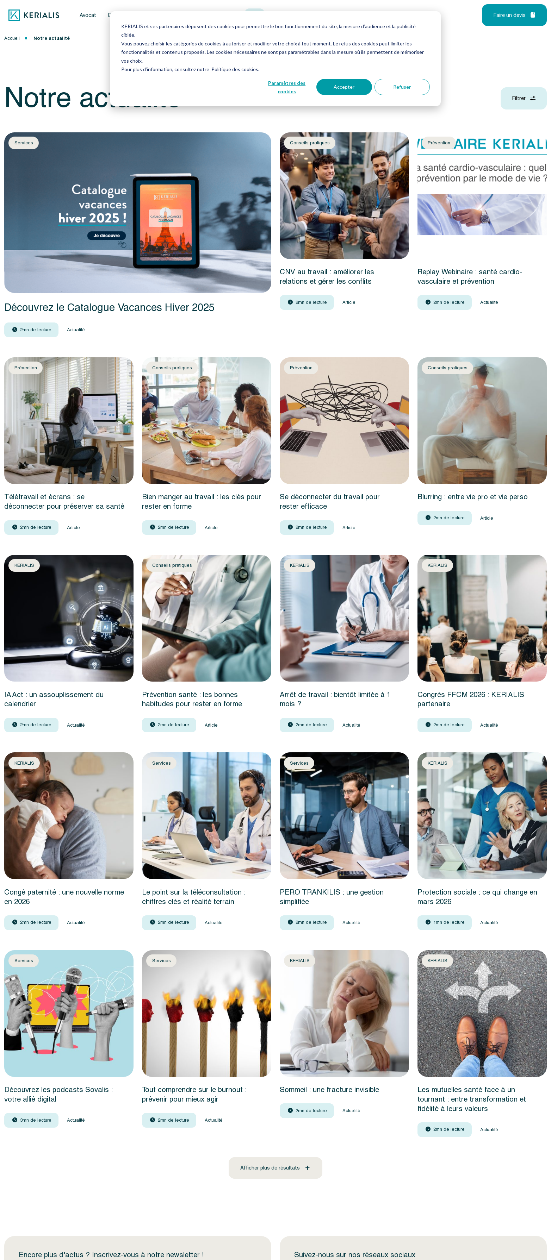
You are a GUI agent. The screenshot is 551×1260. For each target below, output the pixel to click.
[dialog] (275, 58)
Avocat (88, 15)
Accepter (344, 87)
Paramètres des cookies (286, 87)
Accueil (12, 38)
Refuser (402, 87)
